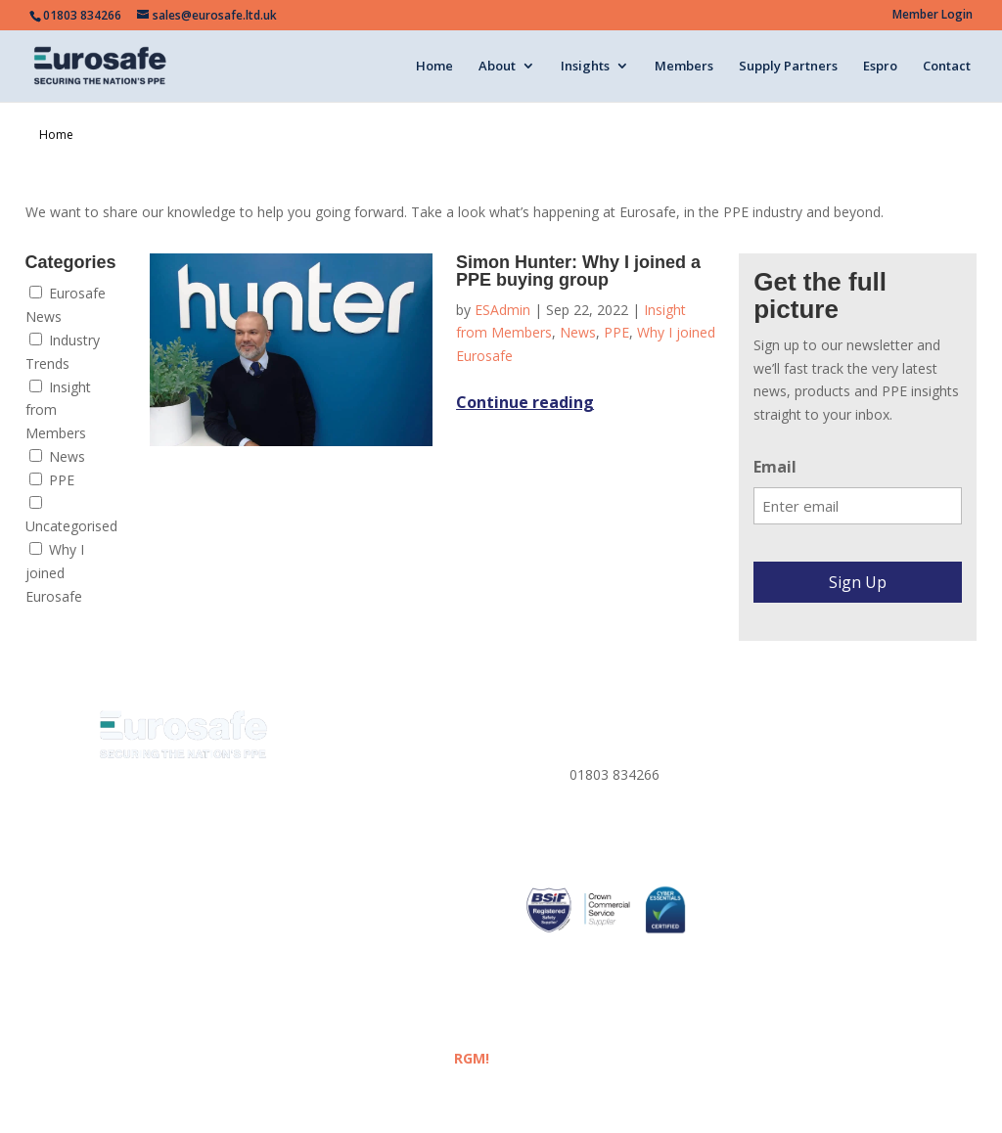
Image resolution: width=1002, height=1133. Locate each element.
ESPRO (333, 931)
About (497, 66)
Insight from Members (58, 410)
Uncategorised (71, 516)
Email (775, 466)
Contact (947, 66)
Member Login (932, 16)
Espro (880, 66)
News (57, 456)
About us (339, 768)
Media (330, 838)
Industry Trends (62, 352)
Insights (585, 66)
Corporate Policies (793, 814)
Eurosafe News (65, 305)
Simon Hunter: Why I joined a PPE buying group (578, 271)
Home (434, 66)
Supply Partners (788, 66)
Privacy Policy (778, 745)
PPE (51, 480)
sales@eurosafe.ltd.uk (638, 835)
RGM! (471, 1058)
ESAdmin (502, 309)
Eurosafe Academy (371, 861)
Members (684, 66)
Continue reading (525, 402)
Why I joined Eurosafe (54, 573)
